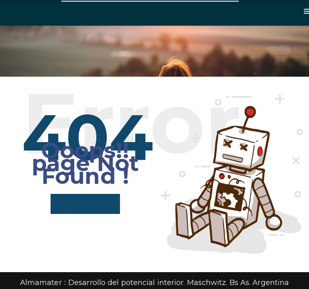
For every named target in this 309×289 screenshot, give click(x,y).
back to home (85, 204)
